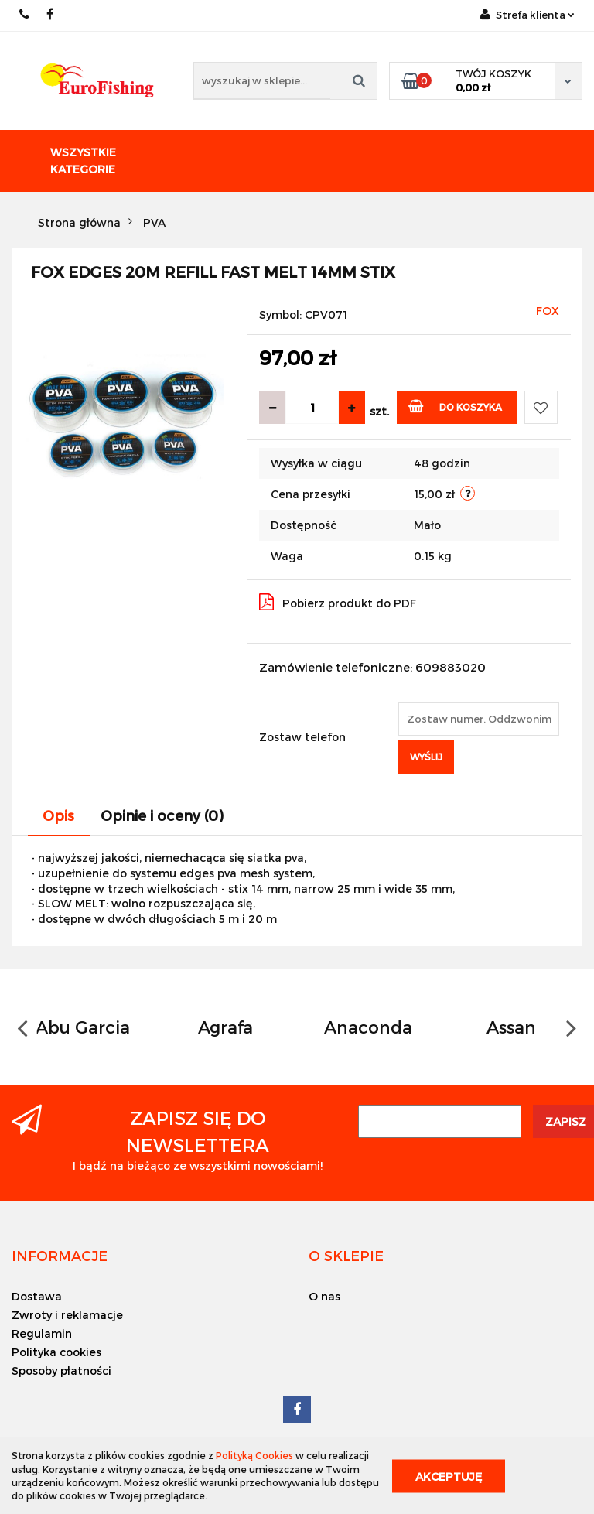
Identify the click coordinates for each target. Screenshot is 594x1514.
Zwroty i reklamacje (67, 1314)
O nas (324, 1296)
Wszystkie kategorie (83, 160)
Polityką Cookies (254, 1455)
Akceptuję (448, 1475)
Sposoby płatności (61, 1370)
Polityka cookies (56, 1351)
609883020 (25, 14)
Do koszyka (455, 405)
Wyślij (426, 756)
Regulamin (42, 1333)
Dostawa (37, 1296)
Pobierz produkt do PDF (337, 601)
